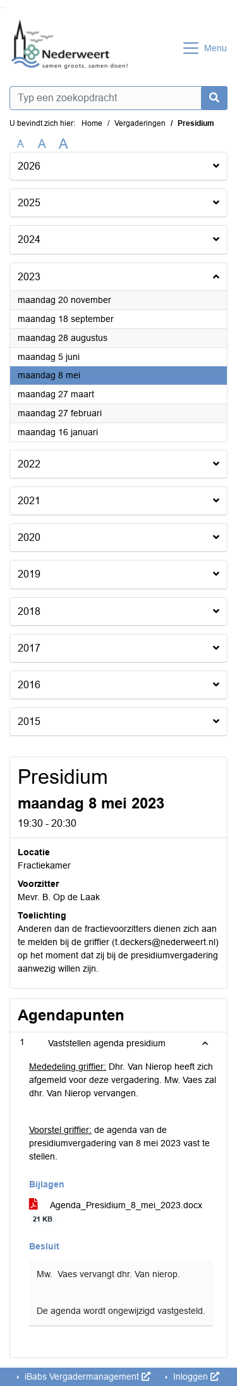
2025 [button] (29, 202)
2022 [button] (29, 464)
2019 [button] (29, 574)
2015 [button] (29, 721)
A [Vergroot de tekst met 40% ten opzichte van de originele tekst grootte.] (63, 144)
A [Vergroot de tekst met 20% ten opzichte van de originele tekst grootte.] (42, 144)
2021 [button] (29, 500)
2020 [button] (29, 537)
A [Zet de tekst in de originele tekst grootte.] (20, 144)
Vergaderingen (140, 123)
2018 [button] (29, 611)
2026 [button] (29, 166)
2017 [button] (29, 648)
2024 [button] (29, 239)
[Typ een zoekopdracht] (118, 98)
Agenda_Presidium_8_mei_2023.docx (115, 1212)
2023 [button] (29, 276)
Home (92, 123)
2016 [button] (29, 684)
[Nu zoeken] (214, 98)
